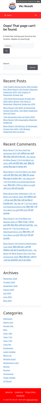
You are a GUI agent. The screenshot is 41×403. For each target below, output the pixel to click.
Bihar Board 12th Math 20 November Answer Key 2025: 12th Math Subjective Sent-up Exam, (20, 111)
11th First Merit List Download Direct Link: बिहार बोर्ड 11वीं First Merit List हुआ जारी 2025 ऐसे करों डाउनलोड (19, 185)
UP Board (7, 381)
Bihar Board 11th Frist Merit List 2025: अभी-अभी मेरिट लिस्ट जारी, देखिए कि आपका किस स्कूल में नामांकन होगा (18, 163)
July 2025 (7, 293)
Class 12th (7, 341)
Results (6, 366)
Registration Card (10, 363)
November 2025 (10, 278)
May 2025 (7, 300)
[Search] (6, 50)
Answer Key (8, 326)
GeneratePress (32, 400)
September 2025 (10, 286)
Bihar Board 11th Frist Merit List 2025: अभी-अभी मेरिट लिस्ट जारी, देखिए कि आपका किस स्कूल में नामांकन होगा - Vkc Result (19, 175)
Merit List (7, 355)
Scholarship (8, 374)
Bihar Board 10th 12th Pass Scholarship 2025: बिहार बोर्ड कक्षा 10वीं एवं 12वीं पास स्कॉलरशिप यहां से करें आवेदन (19, 256)
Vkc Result (26, 6)
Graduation (8, 348)
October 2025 (9, 282)
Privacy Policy (30, 392)
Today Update (9, 377)
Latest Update (9, 352)
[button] (36, 15)
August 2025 (8, 289)
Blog (5, 330)
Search (6, 63)
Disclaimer (20, 395)
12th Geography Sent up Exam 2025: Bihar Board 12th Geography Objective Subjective (20, 120)
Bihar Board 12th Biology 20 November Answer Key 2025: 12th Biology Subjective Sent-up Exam (20, 129)
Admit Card (8, 322)
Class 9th (7, 344)
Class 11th (7, 337)
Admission (7, 319)
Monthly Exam (9, 359)
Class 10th (7, 333)
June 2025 (7, 297)
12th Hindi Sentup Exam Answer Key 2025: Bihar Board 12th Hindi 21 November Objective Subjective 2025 (19, 101)
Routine (6, 370)
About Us (9, 392)
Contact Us (19, 392)
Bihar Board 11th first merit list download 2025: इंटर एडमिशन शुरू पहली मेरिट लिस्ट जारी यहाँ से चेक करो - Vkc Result (19, 153)
